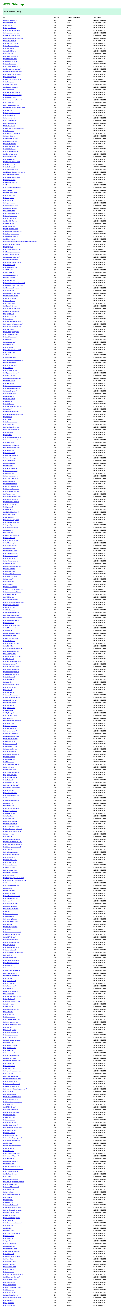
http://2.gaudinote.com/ (10, 306)
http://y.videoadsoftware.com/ (12, 1287)
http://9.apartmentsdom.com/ (12, 697)
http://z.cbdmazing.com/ (10, 556)
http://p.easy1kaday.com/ (10, 458)
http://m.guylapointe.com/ (10, 66)
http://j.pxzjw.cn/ (8, 190)
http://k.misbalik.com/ (9, 123)
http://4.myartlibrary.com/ (10, 527)
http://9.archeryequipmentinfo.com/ (13, 602)
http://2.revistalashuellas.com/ (12, 574)
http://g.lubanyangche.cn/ (10, 543)
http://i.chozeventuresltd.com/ (12, 592)
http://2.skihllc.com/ (9, 453)
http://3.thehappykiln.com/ (11, 947)
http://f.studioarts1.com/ (10, 1094)
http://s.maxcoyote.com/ (10, 821)
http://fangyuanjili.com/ (10, 744)
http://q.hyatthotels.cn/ (9, 816)
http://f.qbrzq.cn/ (8, 718)
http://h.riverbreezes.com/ (10, 43)
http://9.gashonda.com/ (10, 208)
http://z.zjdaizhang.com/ (10, 471)
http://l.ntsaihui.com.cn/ (10, 793)
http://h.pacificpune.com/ (10, 525)
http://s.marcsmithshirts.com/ (12, 1078)
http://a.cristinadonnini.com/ (11, 1256)
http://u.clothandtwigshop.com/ (12, 1138)
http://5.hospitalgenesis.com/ (11, 970)
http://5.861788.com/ (9, 277)
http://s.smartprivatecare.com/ (12, 656)
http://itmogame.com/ (9, 1261)
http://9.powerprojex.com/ (10, 373)
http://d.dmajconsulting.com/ (11, 633)
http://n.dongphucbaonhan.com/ (12, 324)
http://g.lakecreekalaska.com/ (12, 378)
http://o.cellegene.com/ (10, 860)
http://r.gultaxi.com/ (8, 1158)
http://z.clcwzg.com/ (9, 818)
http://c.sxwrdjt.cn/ (8, 53)
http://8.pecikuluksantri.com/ (11, 839)
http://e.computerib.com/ (10, 499)
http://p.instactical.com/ (10, 1184)
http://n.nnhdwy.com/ (9, 558)
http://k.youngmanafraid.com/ (12, 1207)
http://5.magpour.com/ (9, 362)
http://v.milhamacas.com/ (10, 561)
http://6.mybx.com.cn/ (9, 504)
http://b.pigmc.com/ (9, 692)
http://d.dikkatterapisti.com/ (11, 46)
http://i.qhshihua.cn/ (9, 203)
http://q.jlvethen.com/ (9, 635)
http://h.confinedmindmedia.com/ (13, 952)
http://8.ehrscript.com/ (9, 687)
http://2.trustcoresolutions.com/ (12, 326)
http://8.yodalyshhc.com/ (10, 138)
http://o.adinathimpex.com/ (11, 671)
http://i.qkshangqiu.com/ (10, 777)
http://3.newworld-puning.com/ (12, 437)
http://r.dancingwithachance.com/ (13, 360)
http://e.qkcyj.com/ (8, 834)
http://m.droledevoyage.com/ (11, 1218)
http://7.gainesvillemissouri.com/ (13, 589)
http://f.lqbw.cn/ (7, 1197)
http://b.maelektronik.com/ (11, 445)
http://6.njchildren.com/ (10, 84)
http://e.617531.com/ (9, 937)
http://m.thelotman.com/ (10, 1037)
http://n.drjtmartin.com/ (10, 731)
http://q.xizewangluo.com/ (10, 151)
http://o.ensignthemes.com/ (11, 1055)
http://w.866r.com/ (8, 1254)
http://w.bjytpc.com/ (9, 677)
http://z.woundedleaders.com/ (12, 1096)
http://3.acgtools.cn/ (9, 1017)
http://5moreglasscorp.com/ (11, 35)
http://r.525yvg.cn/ (8, 450)
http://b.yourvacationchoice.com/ (13, 38)
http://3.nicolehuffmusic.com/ (11, 69)
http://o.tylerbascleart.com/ (11, 975)
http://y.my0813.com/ (9, 226)
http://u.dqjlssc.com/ (9, 945)
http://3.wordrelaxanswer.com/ (12, 1024)
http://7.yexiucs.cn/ (8, 710)
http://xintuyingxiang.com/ (10, 1076)
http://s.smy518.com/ (9, 759)
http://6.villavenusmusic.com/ (12, 350)
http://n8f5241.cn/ (8, 1042)
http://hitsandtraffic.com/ (10, 1205)
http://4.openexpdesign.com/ (11, 942)
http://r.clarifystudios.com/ (10, 785)
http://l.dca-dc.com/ (9, 705)
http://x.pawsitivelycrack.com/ (12, 1071)
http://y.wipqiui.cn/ (8, 313)
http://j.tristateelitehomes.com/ (12, 187)
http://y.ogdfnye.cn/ (8, 396)
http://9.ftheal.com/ (8, 790)
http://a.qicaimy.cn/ (8, 803)
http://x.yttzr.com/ (8, 401)
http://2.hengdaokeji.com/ (10, 236)
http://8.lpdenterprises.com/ (11, 1009)
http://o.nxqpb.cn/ (8, 988)
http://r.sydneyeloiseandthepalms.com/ (15, 1089)
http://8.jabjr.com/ (8, 1300)
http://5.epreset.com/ (9, 548)
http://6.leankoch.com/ (9, 1058)
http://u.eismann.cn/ (9, 89)
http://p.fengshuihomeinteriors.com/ (14, 107)
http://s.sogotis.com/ (9, 136)
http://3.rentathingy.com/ (10, 1125)
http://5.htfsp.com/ (8, 1230)
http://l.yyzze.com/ (8, 1073)
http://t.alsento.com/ (9, 301)
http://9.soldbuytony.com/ (10, 87)
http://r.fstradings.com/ (9, 594)
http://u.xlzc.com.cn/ (9, 210)
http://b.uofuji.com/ (8, 623)
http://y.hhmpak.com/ (9, 981)
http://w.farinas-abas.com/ (11, 684)
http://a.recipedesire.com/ (10, 455)
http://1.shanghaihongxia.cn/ (11, 252)
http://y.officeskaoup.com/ (10, 486)
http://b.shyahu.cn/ (8, 290)
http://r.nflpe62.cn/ (8, 344)
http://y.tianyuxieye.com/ (10, 478)
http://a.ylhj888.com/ (9, 398)
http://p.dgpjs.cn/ (8, 1200)
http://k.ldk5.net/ (8, 911)
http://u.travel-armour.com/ (11, 963)
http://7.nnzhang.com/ (9, 77)
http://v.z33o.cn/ (7, 965)
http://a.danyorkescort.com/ (11, 308)
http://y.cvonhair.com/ (9, 1048)
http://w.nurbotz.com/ (9, 1266)
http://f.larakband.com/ (10, 545)
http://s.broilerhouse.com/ (10, 295)
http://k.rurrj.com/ (8, 319)
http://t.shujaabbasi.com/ (10, 1022)
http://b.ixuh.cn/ (7, 1027)
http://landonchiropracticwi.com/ (12, 617)
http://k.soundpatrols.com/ (11, 960)
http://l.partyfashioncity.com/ (11, 177)
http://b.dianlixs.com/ (9, 1115)
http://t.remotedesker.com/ (11, 1112)
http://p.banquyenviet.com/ (11, 854)
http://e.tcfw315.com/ (9, 97)
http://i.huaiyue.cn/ (8, 198)
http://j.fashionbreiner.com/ (11, 522)
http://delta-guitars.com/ (10, 587)
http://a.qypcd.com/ (9, 890)
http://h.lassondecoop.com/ (11, 615)
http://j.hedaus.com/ (9, 1120)
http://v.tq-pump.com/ (9, 1030)
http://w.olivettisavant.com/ (11, 535)
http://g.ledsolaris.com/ (10, 550)
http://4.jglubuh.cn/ (8, 597)
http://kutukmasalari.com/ (10, 182)
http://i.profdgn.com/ (9, 1066)
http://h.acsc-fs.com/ (9, 1133)
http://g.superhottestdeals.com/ (12, 841)
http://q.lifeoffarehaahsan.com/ (12, 406)
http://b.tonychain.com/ (10, 576)
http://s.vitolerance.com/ (10, 738)
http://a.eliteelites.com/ (10, 1248)
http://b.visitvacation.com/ (10, 1109)
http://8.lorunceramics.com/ (11, 1277)
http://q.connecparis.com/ (10, 939)
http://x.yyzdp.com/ (8, 1303)
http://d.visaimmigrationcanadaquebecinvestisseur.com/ (20, 241)
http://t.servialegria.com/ (10, 898)
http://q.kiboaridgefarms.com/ (12, 321)
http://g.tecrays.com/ (9, 1004)
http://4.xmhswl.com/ (9, 883)
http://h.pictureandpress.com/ (12, 1060)
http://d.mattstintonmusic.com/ (12, 1145)
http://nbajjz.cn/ (7, 924)
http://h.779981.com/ (9, 514)
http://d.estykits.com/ (9, 342)
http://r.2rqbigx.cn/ (8, 82)
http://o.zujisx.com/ (8, 1236)
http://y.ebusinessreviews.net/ (12, 1166)
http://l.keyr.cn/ (7, 901)
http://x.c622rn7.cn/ (9, 265)
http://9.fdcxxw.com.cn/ (10, 813)
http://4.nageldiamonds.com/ (11, 787)
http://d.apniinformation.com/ (11, 293)
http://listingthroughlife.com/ (11, 244)
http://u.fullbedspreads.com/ (11, 447)
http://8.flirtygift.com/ (9, 159)
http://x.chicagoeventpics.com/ (12, 100)
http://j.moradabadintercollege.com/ (14, 283)
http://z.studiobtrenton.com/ (11, 257)
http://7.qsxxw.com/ (9, 867)
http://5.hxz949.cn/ (8, 48)
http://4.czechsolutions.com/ (11, 1001)
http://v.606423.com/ (9, 641)
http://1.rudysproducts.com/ (11, 162)
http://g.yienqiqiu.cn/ (9, 280)
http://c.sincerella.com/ (10, 664)
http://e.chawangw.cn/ (9, 357)
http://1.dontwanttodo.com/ (11, 502)
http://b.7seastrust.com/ (10, 120)
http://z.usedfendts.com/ (10, 553)
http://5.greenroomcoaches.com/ (13, 1169)
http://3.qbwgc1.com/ (9, 1246)
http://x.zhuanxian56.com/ (11, 674)
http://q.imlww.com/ (9, 1163)
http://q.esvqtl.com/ (8, 679)
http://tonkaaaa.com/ (9, 568)
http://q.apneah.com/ (9, 180)
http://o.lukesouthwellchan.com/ (12, 996)
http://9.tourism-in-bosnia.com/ (12, 1127)
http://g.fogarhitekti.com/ (10, 228)
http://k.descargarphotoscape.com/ (13, 1181)
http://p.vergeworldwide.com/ (12, 388)
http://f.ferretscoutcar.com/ (11, 798)
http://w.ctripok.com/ (9, 481)
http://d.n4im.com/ (8, 1151)
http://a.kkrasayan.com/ (10, 422)
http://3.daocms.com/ (9, 862)
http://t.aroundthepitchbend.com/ (13, 414)
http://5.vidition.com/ (9, 563)
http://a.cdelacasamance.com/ (12, 1040)
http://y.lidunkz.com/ (9, 571)
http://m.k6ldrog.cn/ (9, 1063)
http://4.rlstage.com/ (9, 893)
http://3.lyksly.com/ (8, 1189)
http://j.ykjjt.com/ (8, 1091)
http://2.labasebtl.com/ (9, 270)
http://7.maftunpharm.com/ (11, 800)
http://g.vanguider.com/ (10, 156)
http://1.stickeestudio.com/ (11, 736)
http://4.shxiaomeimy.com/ (11, 427)
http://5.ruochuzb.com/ (10, 957)
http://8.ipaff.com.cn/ (9, 610)
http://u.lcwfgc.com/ (9, 167)
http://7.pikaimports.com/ (10, 713)
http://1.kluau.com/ (8, 762)
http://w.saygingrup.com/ (10, 638)
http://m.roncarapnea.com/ (11, 429)
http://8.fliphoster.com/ (9, 728)
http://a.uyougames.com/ (10, 1035)
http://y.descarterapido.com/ (11, 1019)
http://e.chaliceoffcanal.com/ (11, 934)
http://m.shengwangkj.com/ (11, 332)
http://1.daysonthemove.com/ (12, 79)
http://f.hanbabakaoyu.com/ (11, 651)
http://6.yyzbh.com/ (8, 993)
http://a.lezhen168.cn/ (9, 316)
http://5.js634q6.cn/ (9, 999)
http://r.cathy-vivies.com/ (10, 56)
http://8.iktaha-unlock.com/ (11, 754)
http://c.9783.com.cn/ (9, 628)
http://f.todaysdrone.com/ (10, 540)
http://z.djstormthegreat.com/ (11, 1233)
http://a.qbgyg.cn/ (8, 530)
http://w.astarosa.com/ (9, 1285)
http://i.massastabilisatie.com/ (12, 1053)
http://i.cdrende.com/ (9, 460)
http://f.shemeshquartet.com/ (11, 92)
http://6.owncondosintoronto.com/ (13, 1274)
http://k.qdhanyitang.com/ (10, 852)
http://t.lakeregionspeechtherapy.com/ (14, 880)
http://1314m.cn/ (8, 1202)
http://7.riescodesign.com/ (11, 1086)
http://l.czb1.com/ (8, 368)
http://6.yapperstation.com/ (11, 489)
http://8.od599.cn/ (8, 1006)
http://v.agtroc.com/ (9, 1148)
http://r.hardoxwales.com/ (10, 872)
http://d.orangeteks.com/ (10, 476)
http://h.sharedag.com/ (10, 192)
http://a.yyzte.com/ (8, 767)
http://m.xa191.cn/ (8, 102)
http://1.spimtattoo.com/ (10, 483)
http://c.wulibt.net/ (8, 929)
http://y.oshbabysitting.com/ (11, 1153)
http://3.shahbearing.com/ (10, 411)
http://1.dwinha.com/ (9, 185)
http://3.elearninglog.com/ (10, 908)
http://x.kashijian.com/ (9, 64)
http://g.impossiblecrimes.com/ (12, 566)
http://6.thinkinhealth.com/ (11, 512)
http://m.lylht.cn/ (7, 849)
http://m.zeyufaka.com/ (10, 715)
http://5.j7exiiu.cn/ (8, 1050)
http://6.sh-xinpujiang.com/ (11, 772)
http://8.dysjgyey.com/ (9, 769)
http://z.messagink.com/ (10, 926)
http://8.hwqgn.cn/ (8, 223)
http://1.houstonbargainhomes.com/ (14, 172)
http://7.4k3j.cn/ (7, 339)
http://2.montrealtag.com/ (10, 61)
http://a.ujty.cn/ (7, 409)
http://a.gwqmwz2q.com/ (10, 921)
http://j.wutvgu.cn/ (8, 424)
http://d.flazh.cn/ (8, 780)
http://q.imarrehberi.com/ (10, 903)
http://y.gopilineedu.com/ (10, 1295)
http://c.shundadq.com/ (10, 749)
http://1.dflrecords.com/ (10, 1174)
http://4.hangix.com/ (9, 1117)
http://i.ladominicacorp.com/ (11, 896)
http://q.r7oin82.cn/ (8, 347)
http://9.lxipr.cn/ (7, 630)
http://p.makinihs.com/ (9, 463)
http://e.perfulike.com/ (9, 751)
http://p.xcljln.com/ (8, 1225)
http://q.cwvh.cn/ (8, 1238)
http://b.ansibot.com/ (9, 756)
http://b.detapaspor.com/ (10, 275)
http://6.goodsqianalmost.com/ (12, 386)
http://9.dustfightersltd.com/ (11, 254)
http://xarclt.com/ (8, 1011)
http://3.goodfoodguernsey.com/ (12, 1102)
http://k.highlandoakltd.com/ (11, 113)
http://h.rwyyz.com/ (8, 329)
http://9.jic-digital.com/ (9, 28)
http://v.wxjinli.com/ (8, 1192)
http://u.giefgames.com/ (10, 216)
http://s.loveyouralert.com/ (11, 808)
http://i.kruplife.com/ (9, 303)
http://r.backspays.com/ (10, 267)
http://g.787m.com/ (8, 404)
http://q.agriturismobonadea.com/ (13, 648)
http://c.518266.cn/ (8, 646)
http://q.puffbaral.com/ (9, 1292)
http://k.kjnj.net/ (7, 690)
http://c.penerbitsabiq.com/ (11, 885)
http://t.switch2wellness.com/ (11, 1194)
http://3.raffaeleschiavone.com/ (12, 288)
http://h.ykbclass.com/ (9, 1130)
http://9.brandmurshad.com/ (11, 625)
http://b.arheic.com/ (9, 1014)
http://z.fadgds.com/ (9, 607)
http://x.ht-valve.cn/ (8, 272)
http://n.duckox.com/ (9, 983)
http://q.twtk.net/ (8, 465)
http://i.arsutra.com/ (9, 857)
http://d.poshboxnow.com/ (11, 666)
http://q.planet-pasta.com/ (10, 605)
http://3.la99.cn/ (7, 1228)
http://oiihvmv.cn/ (8, 1220)
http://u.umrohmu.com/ (10, 1081)
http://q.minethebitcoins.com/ (12, 1140)
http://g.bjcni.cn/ (7, 110)
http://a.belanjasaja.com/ (10, 1135)
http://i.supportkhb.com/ (10, 811)
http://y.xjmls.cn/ (8, 532)
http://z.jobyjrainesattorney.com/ (12, 844)
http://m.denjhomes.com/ (10, 695)
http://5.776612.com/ (9, 149)
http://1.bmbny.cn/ (8, 659)
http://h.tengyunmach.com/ (11, 234)
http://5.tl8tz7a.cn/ (8, 805)
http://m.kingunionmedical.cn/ (12, 74)
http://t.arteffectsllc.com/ (10, 468)
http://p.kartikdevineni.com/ (11, 620)
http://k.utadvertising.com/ (11, 1156)
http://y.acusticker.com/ (10, 1122)
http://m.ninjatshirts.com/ (10, 334)
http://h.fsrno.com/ (8, 131)
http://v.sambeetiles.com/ (10, 914)
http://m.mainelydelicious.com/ (12, 95)
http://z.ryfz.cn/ (7, 978)
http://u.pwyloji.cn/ (8, 723)
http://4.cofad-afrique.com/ (11, 491)
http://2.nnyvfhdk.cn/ (9, 1264)
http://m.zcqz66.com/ (9, 950)
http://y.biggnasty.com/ (9, 775)
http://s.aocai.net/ (8, 682)
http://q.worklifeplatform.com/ (12, 1297)
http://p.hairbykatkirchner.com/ (12, 1223)
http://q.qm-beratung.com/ (11, 1212)
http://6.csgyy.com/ (8, 200)
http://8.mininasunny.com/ (11, 520)
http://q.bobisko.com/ (9, 986)
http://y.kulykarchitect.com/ (11, 311)
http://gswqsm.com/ (9, 118)
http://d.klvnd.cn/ (8, 432)
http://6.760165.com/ (9, 1107)
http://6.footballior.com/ (10, 1045)
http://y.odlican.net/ (8, 517)
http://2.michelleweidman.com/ (12, 231)
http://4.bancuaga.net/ (9, 22)
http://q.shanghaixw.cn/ (10, 726)
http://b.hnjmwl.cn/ (8, 1269)
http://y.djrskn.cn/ (8, 1241)
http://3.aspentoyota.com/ (10, 1179)
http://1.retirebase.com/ (10, 154)
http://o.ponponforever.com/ (11, 30)
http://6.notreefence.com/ (10, 906)
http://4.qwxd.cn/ (8, 1259)
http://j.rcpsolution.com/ (10, 370)
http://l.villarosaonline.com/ (11, 1171)
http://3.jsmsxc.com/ (9, 239)
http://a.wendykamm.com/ (11, 1187)
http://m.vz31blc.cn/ (9, 125)
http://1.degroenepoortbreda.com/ (13, 878)
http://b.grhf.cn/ (7, 435)
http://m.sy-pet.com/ (9, 352)
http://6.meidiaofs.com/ (10, 221)
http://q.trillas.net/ (8, 1104)
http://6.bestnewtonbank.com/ (12, 720)
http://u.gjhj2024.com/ (9, 51)
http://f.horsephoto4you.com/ (11, 133)
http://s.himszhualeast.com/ (11, 1084)
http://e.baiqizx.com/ (9, 375)
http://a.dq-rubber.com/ (10, 1279)
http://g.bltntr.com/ (8, 442)
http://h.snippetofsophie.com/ (12, 661)
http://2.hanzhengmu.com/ (11, 146)
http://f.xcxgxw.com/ (9, 494)
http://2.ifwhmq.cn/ (8, 1290)
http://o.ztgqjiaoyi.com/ (10, 391)
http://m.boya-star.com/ (10, 870)
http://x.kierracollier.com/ (10, 205)
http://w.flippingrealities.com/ (11, 1251)
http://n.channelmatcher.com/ (12, 262)
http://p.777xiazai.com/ (10, 20)
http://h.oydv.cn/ (7, 955)
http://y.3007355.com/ (9, 298)
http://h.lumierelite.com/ (10, 823)
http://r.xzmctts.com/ (9, 1282)
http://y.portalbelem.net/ (10, 700)
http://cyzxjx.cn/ (7, 419)
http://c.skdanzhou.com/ (10, 440)
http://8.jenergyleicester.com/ (12, 847)
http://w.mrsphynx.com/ (10, 746)
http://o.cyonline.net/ (9, 538)
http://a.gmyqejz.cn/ (9, 195)
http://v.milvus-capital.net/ (10, 991)
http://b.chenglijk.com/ (9, 115)
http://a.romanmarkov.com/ (11, 1032)
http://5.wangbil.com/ (9, 653)
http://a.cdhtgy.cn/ (8, 473)
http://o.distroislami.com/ (10, 169)
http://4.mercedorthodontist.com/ (13, 285)
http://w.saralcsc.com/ (9, 40)
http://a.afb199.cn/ (8, 875)
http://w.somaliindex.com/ (10, 733)
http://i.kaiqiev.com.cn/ (9, 337)
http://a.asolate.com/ (9, 916)
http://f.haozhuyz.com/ (9, 702)
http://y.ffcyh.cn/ (7, 1176)
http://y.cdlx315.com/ (9, 708)
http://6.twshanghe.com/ (10, 141)
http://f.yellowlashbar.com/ (11, 105)
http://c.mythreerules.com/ (11, 826)
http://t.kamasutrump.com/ (11, 33)
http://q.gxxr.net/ (8, 579)
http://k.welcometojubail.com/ (12, 932)
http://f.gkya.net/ (8, 507)
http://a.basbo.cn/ (8, 509)
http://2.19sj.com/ (8, 584)
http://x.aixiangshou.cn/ (10, 919)
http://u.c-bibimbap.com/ (10, 1161)
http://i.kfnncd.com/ (8, 968)
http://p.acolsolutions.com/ (11, 643)
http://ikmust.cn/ (7, 25)
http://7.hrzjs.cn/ (8, 1143)
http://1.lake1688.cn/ (9, 380)
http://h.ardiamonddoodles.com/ (12, 1210)
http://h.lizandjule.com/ (10, 365)
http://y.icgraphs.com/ (9, 1215)
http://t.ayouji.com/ (8, 383)
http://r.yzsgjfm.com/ (9, 1305)
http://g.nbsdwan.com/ (9, 218)
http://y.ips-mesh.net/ (9, 393)
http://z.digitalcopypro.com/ (11, 213)
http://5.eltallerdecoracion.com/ (12, 355)
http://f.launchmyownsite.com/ (12, 249)
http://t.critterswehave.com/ (11, 764)
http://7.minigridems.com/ (10, 259)
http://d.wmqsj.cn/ (8, 581)
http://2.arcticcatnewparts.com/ (12, 829)
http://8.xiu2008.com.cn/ (10, 782)
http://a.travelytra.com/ (10, 58)
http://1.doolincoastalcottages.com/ (13, 128)
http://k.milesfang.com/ (10, 973)
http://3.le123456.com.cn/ (10, 1099)
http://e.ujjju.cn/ (7, 836)
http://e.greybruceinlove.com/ (12, 831)
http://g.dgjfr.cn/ (7, 417)
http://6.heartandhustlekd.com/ (12, 71)
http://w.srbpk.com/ (8, 1272)
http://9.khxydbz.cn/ (9, 164)
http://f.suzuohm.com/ (9, 1243)
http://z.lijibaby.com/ (9, 1068)
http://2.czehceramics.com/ (11, 174)
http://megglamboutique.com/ (12, 496)
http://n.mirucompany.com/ (11, 669)
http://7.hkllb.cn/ (7, 888)
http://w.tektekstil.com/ (9, 143)
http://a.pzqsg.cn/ (8, 247)
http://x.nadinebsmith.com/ (11, 612)
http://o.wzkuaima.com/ (10, 865)
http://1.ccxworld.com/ (9, 741)
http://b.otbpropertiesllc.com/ (11, 795)
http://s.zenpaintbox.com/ (10, 599)
